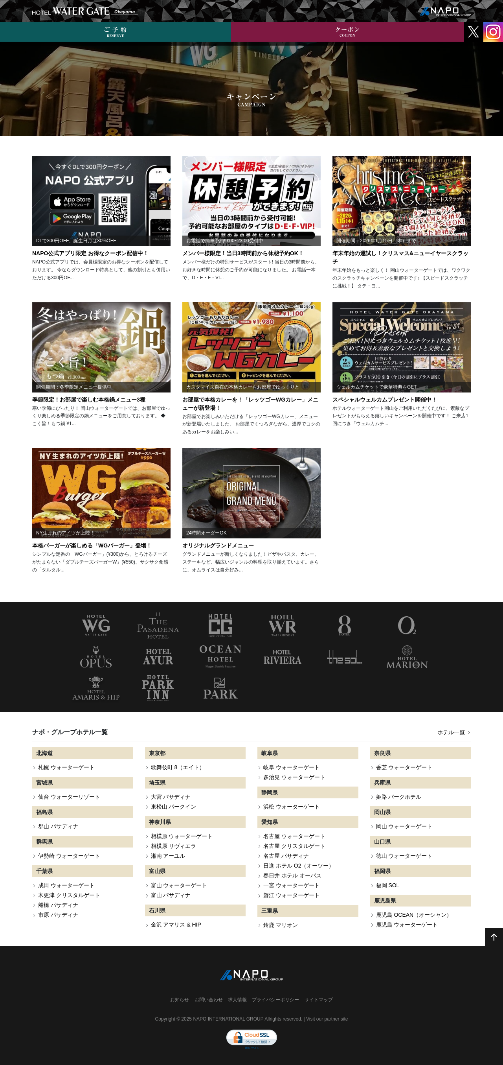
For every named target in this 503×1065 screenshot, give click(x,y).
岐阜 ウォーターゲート (291, 767)
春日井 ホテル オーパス (292, 875)
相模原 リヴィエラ (173, 846)
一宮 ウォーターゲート (291, 885)
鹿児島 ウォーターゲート (407, 924)
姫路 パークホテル (399, 797)
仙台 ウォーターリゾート (69, 797)
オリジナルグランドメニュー (218, 545)
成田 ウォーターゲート (66, 885)
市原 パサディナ (58, 915)
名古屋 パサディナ (286, 856)
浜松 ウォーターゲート (291, 806)
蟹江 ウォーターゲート (291, 895)
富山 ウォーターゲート (179, 885)
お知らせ (179, 999)
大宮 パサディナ (171, 797)
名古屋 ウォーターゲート (294, 836)
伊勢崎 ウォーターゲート (69, 856)
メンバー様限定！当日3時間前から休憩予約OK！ (243, 253)
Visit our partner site (327, 1019)
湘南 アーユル (168, 856)
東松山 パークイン (173, 806)
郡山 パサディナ (58, 826)
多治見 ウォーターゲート (294, 777)
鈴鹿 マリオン (280, 925)
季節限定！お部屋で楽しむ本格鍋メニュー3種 (88, 399)
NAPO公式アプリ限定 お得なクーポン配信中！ (90, 253)
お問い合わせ (209, 999)
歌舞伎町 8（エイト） (178, 767)
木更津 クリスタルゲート (69, 895)
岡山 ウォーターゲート (404, 826)
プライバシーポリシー (275, 999)
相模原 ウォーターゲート (182, 836)
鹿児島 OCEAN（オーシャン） (414, 915)
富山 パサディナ (171, 895)
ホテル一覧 (454, 732)
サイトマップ (319, 999)
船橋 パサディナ (58, 905)
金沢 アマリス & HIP (176, 924)
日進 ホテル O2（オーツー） (298, 865)
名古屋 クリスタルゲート (294, 846)
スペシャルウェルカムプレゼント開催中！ (384, 399)
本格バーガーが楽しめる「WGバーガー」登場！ (92, 545)
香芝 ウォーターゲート (404, 767)
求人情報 (237, 999)
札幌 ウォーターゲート (66, 767)
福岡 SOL (388, 885)
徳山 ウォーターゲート (404, 856)
